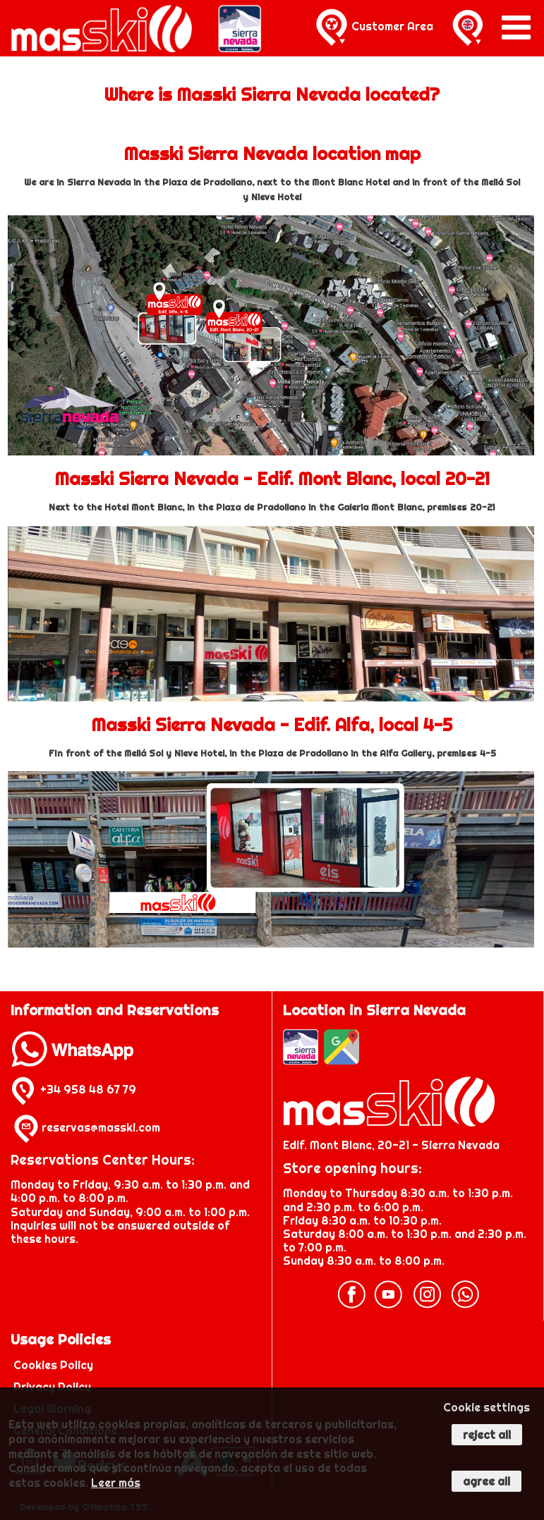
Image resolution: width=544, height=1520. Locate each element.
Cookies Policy (53, 1365)
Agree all (486, 1481)
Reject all (487, 1435)
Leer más (115, 1483)
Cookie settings (486, 1407)
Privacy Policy (52, 1387)
